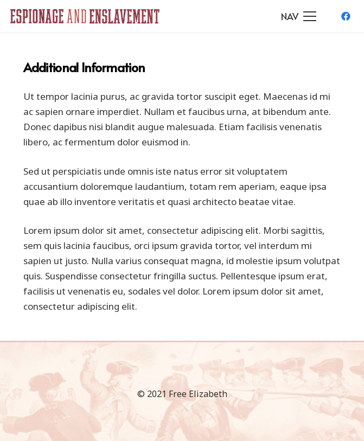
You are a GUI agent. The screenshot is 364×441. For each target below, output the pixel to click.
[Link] (85, 16)
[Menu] (299, 16)
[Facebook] (345, 16)
